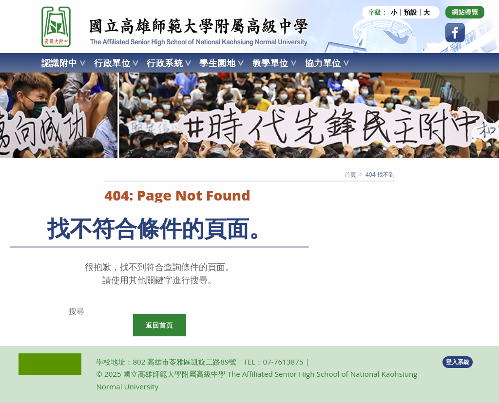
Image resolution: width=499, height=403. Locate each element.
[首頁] (350, 174)
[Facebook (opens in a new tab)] (455, 32)
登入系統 (457, 362)
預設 (410, 12)
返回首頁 (159, 325)
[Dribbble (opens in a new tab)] (464, 12)
